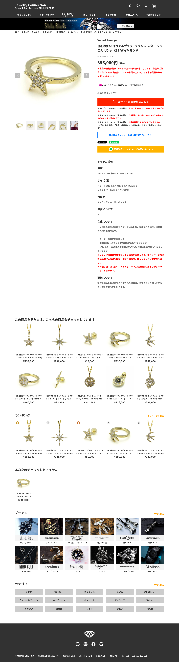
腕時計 (59, 608)
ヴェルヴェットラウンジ (42, 32)
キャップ (29, 608)
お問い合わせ (101, 656)
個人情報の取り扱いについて (48, 656)
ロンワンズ (111, 14)
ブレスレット (150, 591)
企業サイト (114, 656)
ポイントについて (85, 656)
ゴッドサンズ (89, 14)
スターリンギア (47, 14)
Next (86, 75)
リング (29, 591)
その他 (150, 608)
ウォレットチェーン (29, 600)
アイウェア (120, 600)
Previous (17, 75)
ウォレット (89, 600)
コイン (89, 608)
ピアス (120, 591)
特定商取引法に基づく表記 (24, 656)
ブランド (25, 32)
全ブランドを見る (155, 416)
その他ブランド (153, 14)
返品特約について (69, 656)
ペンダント (59, 591)
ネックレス (89, 591)
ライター (150, 600)
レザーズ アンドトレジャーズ (68, 15)
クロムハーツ (132, 14)
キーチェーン (59, 600)
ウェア (120, 608)
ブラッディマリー (25, 14)
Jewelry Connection (30, 5)
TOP (17, 32)
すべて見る (159, 513)
